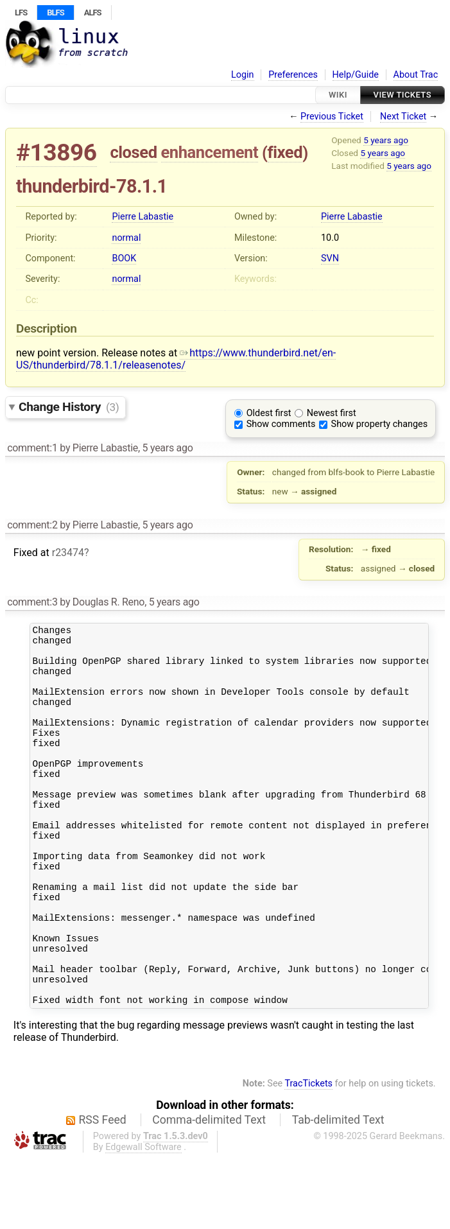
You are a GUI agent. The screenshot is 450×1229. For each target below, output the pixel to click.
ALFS (92, 12)
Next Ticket (403, 116)
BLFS (55, 12)
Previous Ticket (331, 116)
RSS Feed (102, 1191)
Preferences (293, 74)
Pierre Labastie (142, 216)
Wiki (338, 95)
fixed (285, 152)
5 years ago (385, 140)
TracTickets (308, 1154)
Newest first (331, 413)
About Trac (416, 74)
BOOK (124, 258)
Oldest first (269, 413)
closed (133, 152)
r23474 (68, 552)
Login (242, 74)
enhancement (210, 152)
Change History (69, 406)
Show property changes (379, 424)
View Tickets (402, 95)
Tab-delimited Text (338, 1191)
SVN (330, 258)
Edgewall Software (143, 1218)
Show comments (281, 424)
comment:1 (32, 448)
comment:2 (32, 525)
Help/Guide (356, 74)
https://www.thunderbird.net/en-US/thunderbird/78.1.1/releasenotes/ (176, 359)
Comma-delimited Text (209, 1191)
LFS (21, 12)
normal (126, 237)
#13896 (56, 152)
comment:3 (32, 602)
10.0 (330, 237)
